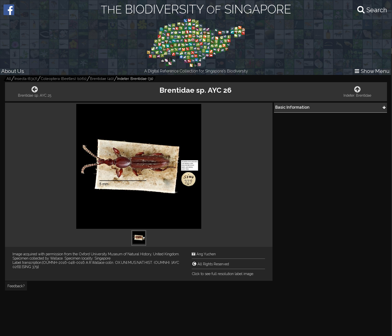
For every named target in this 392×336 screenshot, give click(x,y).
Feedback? (16, 286)
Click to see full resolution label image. (223, 274)
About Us (12, 71)
